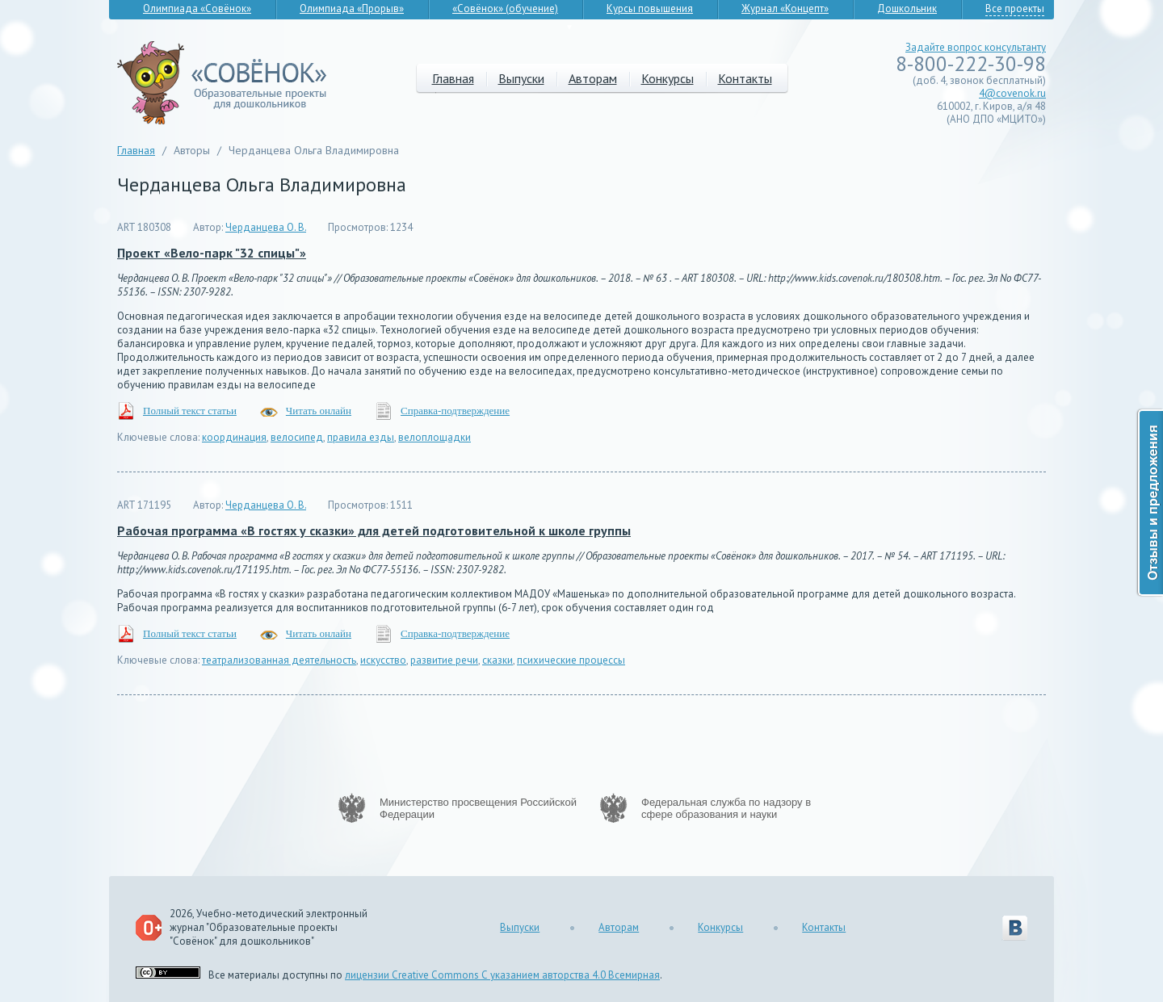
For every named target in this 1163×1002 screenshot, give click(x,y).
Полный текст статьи (190, 411)
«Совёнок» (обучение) (505, 8)
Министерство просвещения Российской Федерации (478, 808)
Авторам (593, 78)
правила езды (360, 437)
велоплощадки (434, 437)
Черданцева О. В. (265, 227)
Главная (453, 78)
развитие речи (444, 660)
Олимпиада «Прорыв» (352, 8)
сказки (497, 660)
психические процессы (571, 660)
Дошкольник (907, 8)
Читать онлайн (318, 411)
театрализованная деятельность (279, 660)
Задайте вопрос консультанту (975, 47)
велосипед (297, 437)
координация (234, 437)
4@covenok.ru (1012, 93)
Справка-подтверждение (455, 411)
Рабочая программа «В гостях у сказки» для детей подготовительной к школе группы (374, 530)
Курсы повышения (650, 8)
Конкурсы (667, 78)
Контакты (745, 78)
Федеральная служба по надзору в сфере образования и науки (726, 808)
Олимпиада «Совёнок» (197, 8)
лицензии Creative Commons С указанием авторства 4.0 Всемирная (502, 975)
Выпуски (521, 78)
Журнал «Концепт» (785, 8)
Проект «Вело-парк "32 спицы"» (211, 253)
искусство (383, 660)
